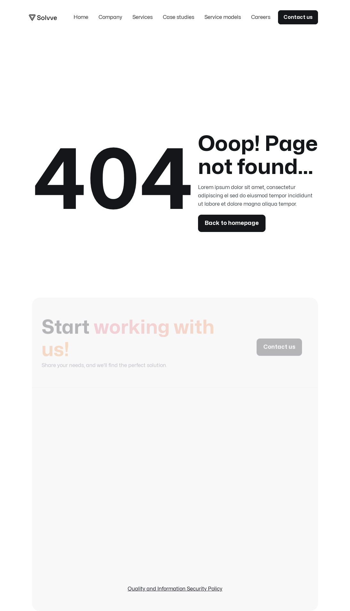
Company (110, 17)
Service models (222, 17)
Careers (260, 17)
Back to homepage (232, 223)
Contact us (298, 17)
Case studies (178, 17)
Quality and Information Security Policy (175, 588)
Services (142, 17)
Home (81, 17)
